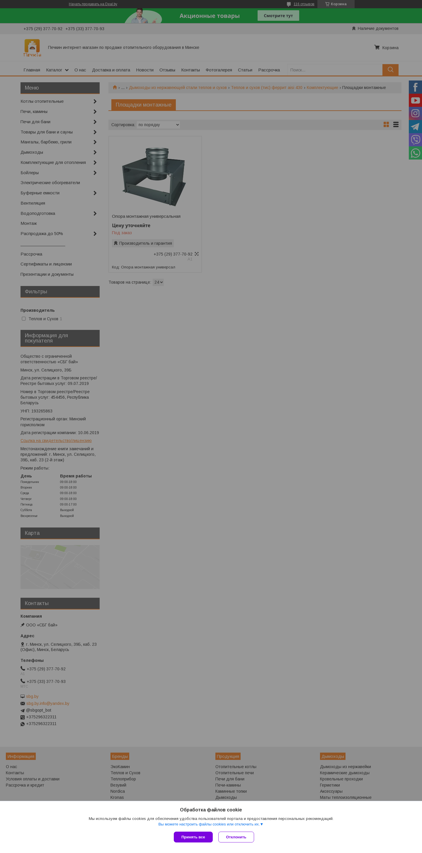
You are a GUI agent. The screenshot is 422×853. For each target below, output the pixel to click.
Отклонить (236, 837)
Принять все (193, 837)
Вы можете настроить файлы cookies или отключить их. (209, 824)
